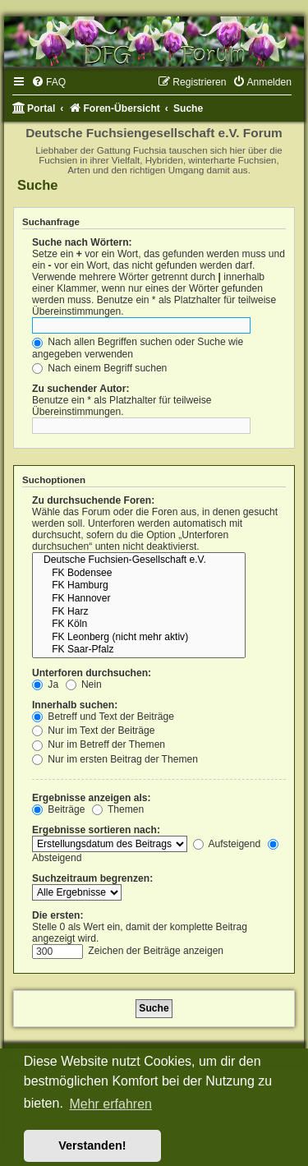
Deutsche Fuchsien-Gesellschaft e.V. (139, 560)
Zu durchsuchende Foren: (93, 500)
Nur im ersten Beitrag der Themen (115, 759)
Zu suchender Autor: (80, 388)
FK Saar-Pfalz (139, 650)
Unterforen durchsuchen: (91, 673)
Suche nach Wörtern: (82, 242)
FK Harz (139, 612)
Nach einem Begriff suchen (99, 368)
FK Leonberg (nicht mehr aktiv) (139, 637)
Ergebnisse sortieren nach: (96, 830)
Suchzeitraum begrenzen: (92, 878)
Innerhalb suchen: (74, 705)
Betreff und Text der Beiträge (103, 716)
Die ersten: (58, 915)
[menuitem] (48, 82)
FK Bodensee (139, 573)
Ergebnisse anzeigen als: (91, 798)
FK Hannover (139, 599)
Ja (45, 684)
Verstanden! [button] (92, 1145)
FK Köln (139, 624)
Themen (118, 809)
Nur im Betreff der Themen (98, 744)
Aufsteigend (227, 844)
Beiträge (58, 809)
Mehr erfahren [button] (110, 1104)
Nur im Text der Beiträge (93, 730)
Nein (84, 684)
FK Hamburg (139, 585)
